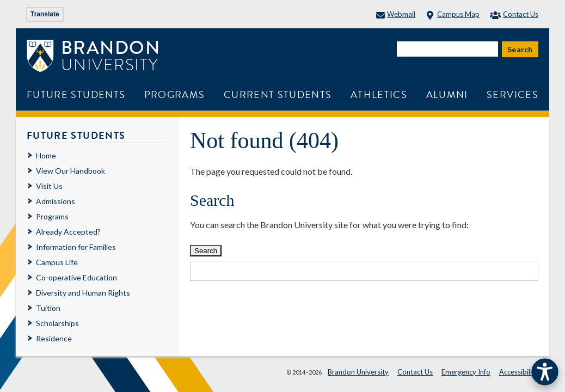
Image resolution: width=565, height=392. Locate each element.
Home (46, 155)
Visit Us (49, 186)
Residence (54, 338)
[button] (544, 371)
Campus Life (57, 262)
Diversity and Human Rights (83, 292)
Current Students (278, 94)
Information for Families (76, 247)
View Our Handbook (70, 170)
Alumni (447, 94)
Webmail (395, 14)
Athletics (379, 94)
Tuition (48, 308)
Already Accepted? (68, 231)
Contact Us (514, 14)
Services (512, 94)
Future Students (76, 94)
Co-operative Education (76, 277)
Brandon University (358, 371)
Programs (174, 94)
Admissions (55, 201)
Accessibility (518, 371)
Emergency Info (465, 371)
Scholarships (57, 323)
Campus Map (452, 14)
